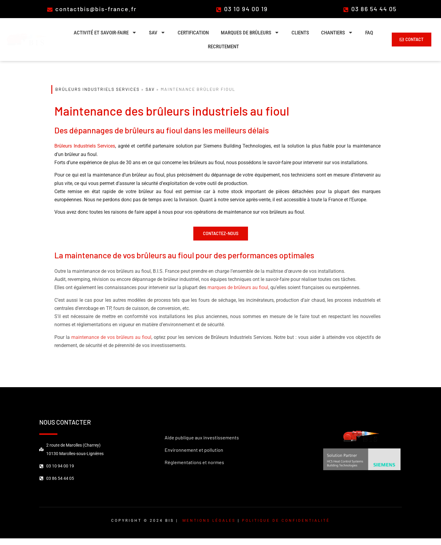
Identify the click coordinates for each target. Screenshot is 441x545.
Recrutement (223, 46)
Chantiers (337, 32)
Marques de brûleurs (250, 32)
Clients (300, 33)
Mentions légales (209, 520)
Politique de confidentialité (286, 520)
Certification (193, 33)
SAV (157, 32)
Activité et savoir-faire (105, 32)
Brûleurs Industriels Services (97, 89)
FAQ (369, 33)
